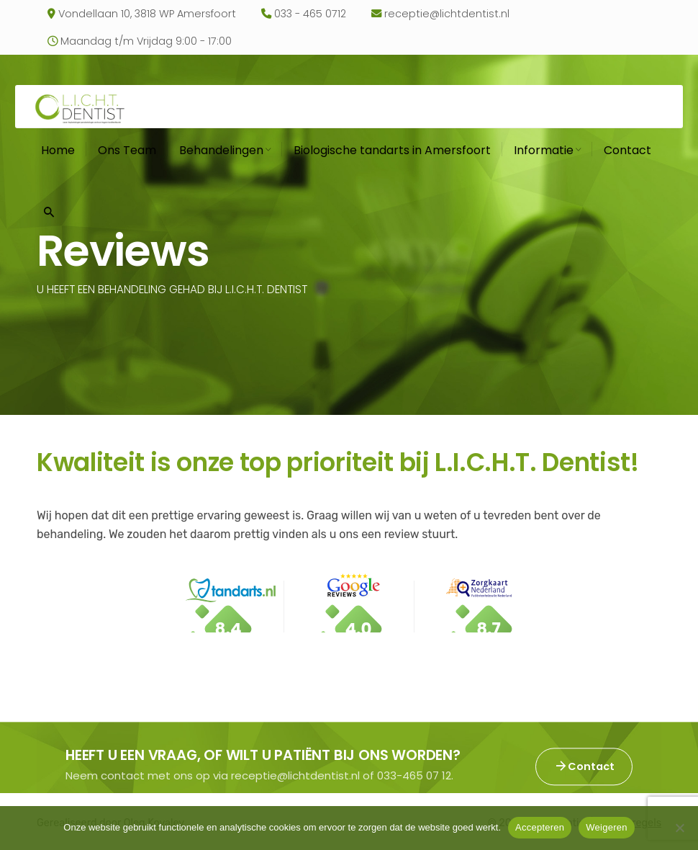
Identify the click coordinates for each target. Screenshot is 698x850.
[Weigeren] (680, 827)
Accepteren (539, 827)
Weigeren (606, 827)
